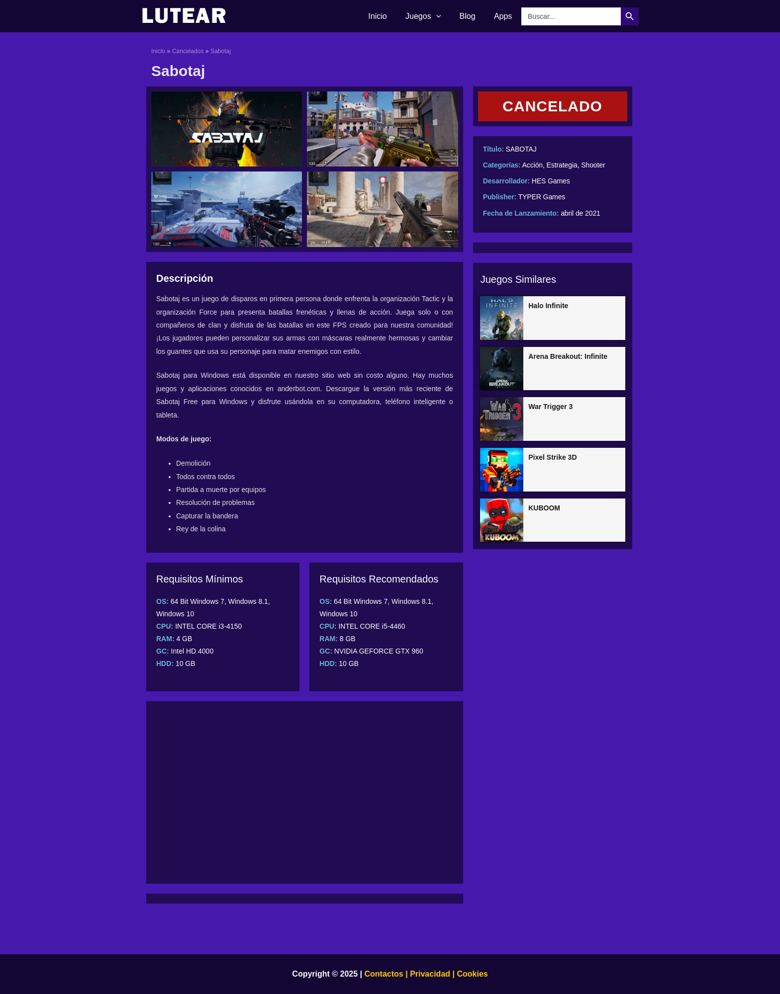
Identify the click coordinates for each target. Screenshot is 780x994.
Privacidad (430, 974)
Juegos (429, 16)
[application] (443, 16)
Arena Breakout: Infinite (567, 356)
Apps (504, 16)
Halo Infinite (548, 306)
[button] (552, 106)
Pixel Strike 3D (552, 457)
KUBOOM (544, 508)
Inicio (387, 16)
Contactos (384, 974)
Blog (472, 16)
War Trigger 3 (550, 407)
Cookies (471, 974)
